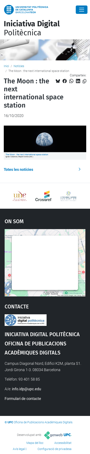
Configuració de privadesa (55, 449)
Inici (6, 66)
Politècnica (32, 28)
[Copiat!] (84, 81)
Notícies (19, 66)
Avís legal (19, 449)
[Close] (81, 9)
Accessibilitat (63, 443)
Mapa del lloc (34, 443)
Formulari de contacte (23, 398)
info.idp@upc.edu (26, 389)
